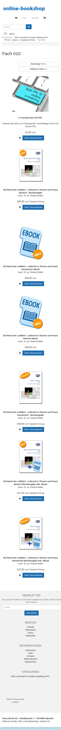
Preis (38, 64)
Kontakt (30, 627)
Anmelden (35, 18)
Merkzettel (30, 636)
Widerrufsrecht (30, 659)
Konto (30, 633)
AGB (30, 653)
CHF (25, 18)
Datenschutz (30, 662)
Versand (30, 656)
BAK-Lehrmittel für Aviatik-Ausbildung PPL (30, 676)
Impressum (30, 650)
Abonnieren (31, 613)
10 (38, 69)
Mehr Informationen (33, 138)
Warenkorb (31, 630)
